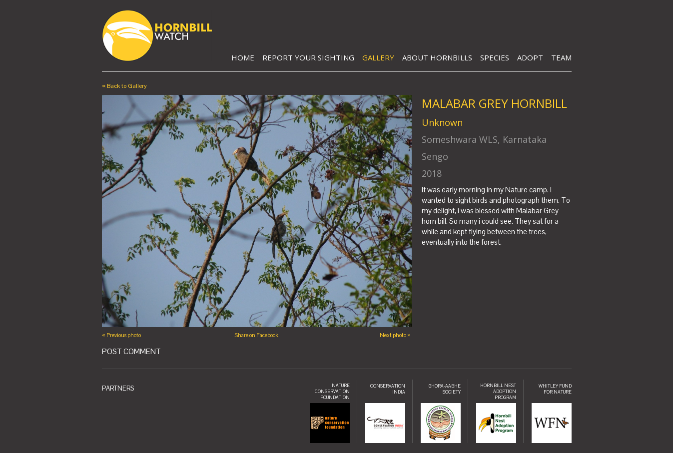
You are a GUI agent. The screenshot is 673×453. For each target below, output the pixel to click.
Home (242, 57)
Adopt (530, 57)
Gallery (378, 57)
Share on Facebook (256, 335)
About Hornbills (437, 57)
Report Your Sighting (308, 57)
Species (494, 57)
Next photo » (395, 335)
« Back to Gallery (124, 86)
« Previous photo (121, 335)
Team (561, 57)
